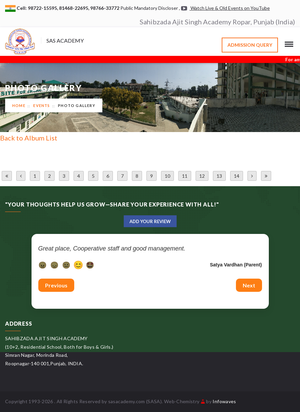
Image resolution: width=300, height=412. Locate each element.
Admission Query (249, 45)
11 (184, 176)
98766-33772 (105, 8)
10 (167, 176)
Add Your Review (150, 221)
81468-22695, (74, 8)
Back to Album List (28, 138)
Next (249, 285)
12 (202, 176)
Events (41, 105)
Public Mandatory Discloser (149, 8)
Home (18, 105)
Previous (56, 285)
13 (219, 176)
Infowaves (224, 401)
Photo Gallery (76, 105)
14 (236, 176)
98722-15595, (43, 8)
